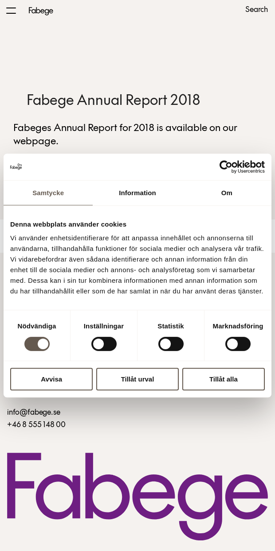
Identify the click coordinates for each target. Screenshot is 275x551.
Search (256, 10)
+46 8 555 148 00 (36, 425)
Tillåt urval (137, 379)
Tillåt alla (223, 379)
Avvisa (51, 379)
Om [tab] (226, 193)
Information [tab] (137, 193)
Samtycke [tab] (48, 193)
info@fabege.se (33, 412)
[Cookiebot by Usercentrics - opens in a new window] (226, 166)
